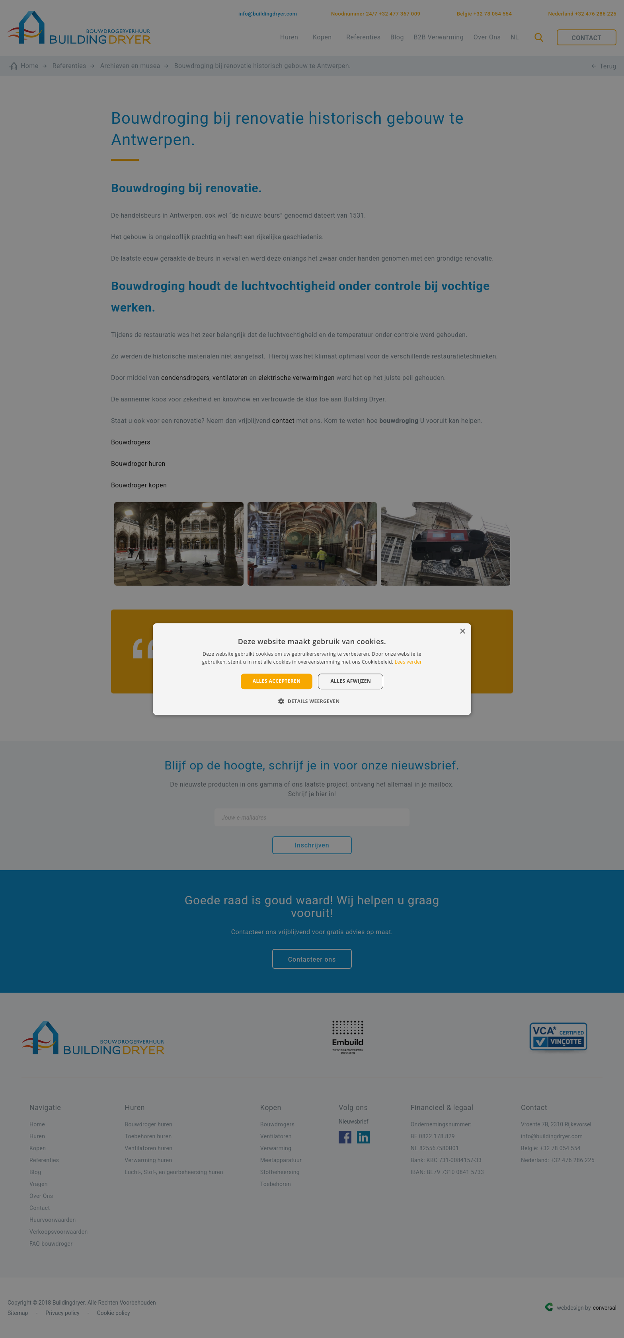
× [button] (462, 632)
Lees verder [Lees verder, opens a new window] (408, 661)
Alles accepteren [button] (277, 681)
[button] (311, 701)
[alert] (312, 669)
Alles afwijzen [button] (350, 681)
